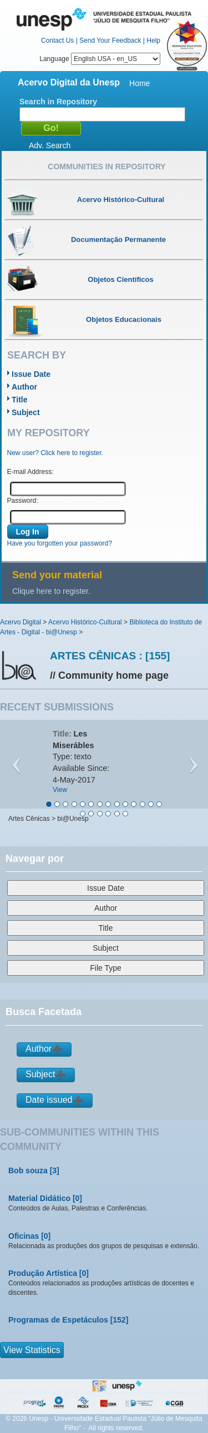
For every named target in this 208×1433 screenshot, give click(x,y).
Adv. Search (49, 145)
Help (153, 40)
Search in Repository (58, 101)
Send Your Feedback (110, 40)
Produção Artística (42, 1273)
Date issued (49, 1099)
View (60, 790)
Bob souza (28, 1170)
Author (24, 386)
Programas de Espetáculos (58, 1319)
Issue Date (31, 374)
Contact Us (57, 40)
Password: (22, 500)
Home (139, 83)
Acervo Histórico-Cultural (85, 622)
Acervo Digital (20, 622)
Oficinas (23, 1236)
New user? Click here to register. (55, 453)
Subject (26, 412)
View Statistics (31, 1350)
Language (99, 59)
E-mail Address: (30, 472)
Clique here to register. (51, 591)
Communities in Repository (106, 166)
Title (20, 399)
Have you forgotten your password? (59, 543)
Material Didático (39, 1198)
